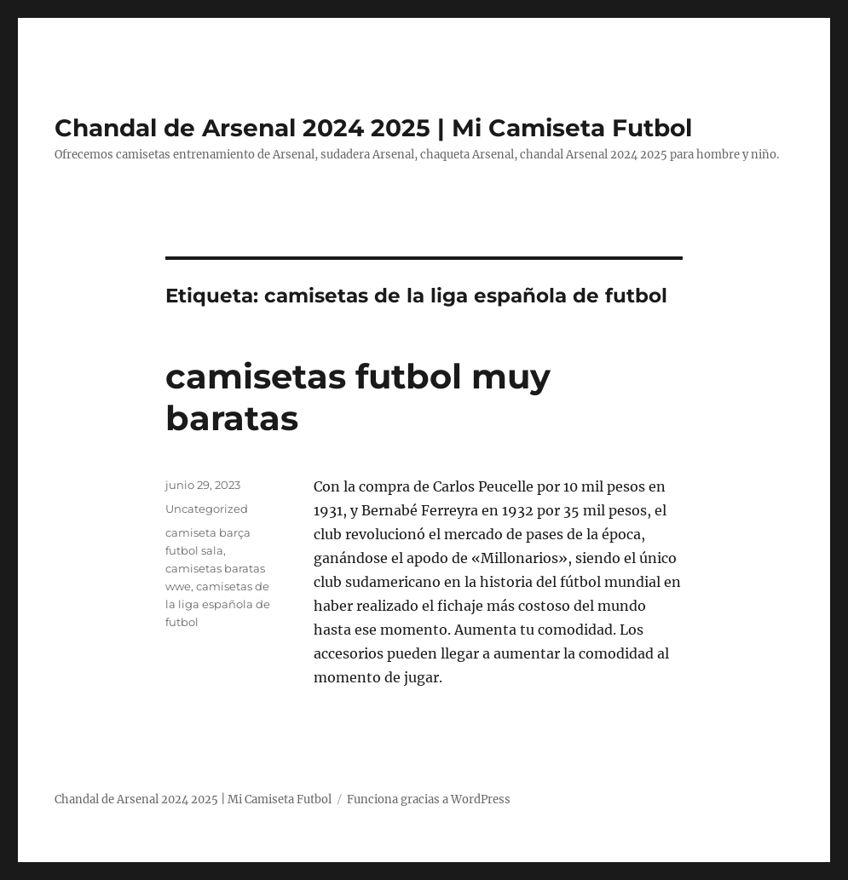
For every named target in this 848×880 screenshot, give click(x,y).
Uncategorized (206, 508)
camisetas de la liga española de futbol (217, 604)
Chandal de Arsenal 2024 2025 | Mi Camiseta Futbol (373, 127)
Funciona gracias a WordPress (429, 799)
